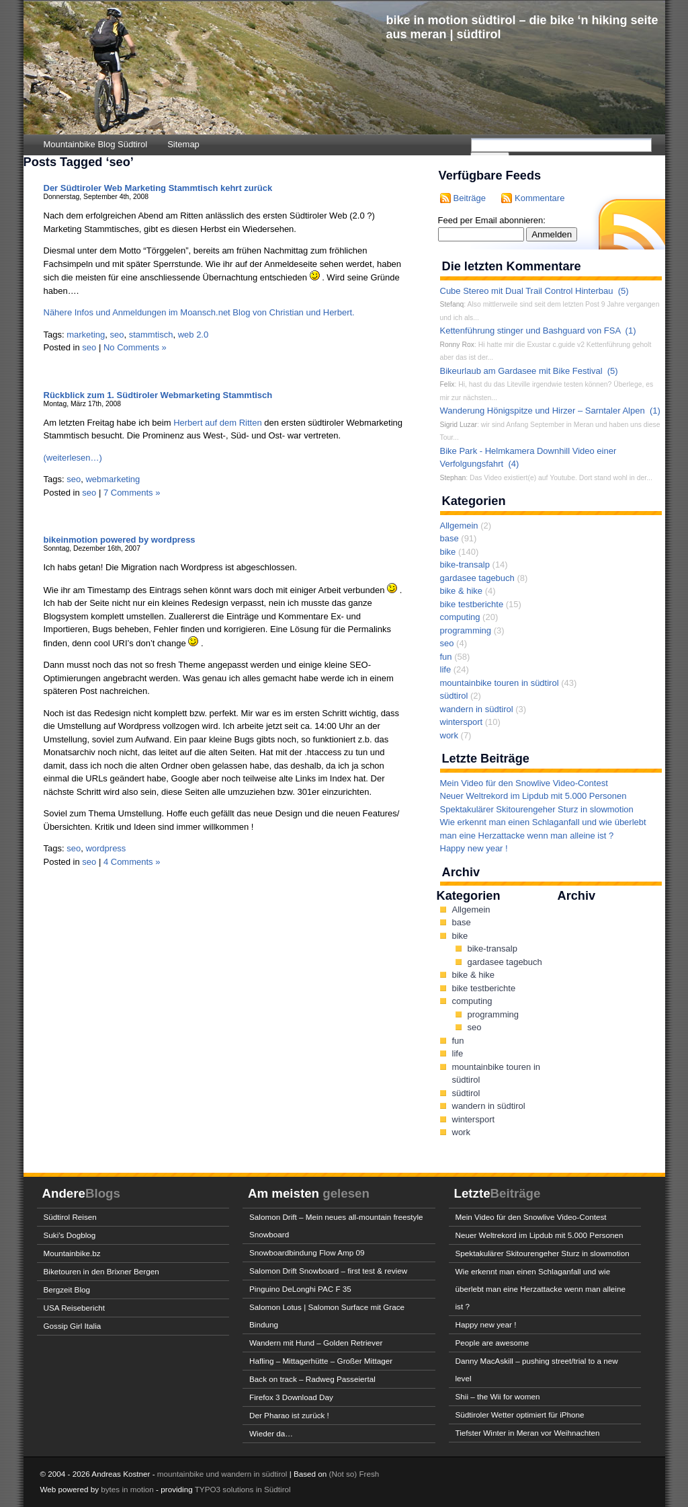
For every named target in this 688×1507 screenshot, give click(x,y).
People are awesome (492, 1342)
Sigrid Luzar (458, 424)
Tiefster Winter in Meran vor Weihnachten (528, 1432)
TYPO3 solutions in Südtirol (243, 1489)
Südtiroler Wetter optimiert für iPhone (520, 1414)
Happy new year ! (474, 848)
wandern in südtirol (476, 709)
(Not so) (344, 1473)
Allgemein (459, 525)
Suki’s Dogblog (70, 1235)
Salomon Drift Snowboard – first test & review (328, 1270)
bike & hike (461, 591)
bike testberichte (472, 604)
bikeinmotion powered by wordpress (120, 540)
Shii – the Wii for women (498, 1396)
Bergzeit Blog (67, 1289)
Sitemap (183, 144)
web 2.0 (193, 335)
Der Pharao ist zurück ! (289, 1415)
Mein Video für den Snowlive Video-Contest (524, 783)
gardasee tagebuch (477, 578)
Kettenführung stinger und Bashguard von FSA (530, 330)
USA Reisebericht (74, 1307)
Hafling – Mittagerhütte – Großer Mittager (320, 1360)
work (449, 735)
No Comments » (135, 347)
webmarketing (112, 479)
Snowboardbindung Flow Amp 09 (307, 1252)
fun (446, 657)
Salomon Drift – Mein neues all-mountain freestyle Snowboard (336, 1225)
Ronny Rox (457, 344)
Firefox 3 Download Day (291, 1397)
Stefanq (452, 304)
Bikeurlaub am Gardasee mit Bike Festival (521, 371)
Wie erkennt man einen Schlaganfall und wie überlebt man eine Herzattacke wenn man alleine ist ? (541, 1289)
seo (117, 335)
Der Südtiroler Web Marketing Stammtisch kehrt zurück (158, 188)
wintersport (461, 722)
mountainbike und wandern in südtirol (222, 1473)
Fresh (369, 1473)
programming (466, 630)
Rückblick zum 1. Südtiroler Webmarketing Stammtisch (158, 395)
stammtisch (151, 335)
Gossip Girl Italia (72, 1325)
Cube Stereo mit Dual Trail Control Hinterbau (526, 291)
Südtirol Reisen (70, 1216)
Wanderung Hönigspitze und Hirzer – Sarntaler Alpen (542, 410)
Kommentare (539, 198)
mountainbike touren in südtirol (499, 683)
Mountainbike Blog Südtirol (96, 144)
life (446, 669)
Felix (447, 384)
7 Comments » (132, 493)
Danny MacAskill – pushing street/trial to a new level (537, 1369)
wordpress (105, 848)
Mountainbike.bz (72, 1253)
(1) (631, 330)
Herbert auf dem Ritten (217, 423)
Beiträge (470, 198)
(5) (623, 291)
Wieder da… (271, 1433)
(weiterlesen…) (73, 458)
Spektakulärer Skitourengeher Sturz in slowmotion (537, 809)
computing (460, 617)
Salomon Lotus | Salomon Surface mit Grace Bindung (326, 1316)
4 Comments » (132, 862)
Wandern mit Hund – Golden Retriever (315, 1342)
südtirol (454, 696)
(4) (513, 464)
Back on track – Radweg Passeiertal (312, 1379)
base (449, 538)
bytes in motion (127, 1489)
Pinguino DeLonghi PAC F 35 (300, 1288)
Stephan (453, 477)
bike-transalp (465, 564)
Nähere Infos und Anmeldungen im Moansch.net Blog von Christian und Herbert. (199, 312)
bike (448, 552)
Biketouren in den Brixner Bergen (101, 1271)
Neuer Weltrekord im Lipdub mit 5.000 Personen (533, 796)
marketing (86, 335)
